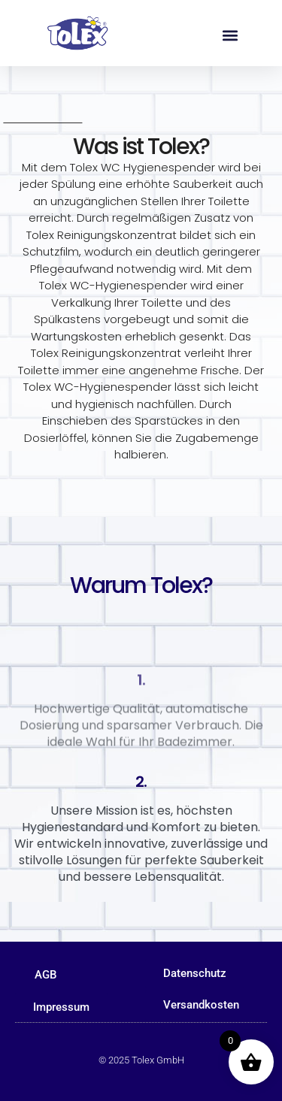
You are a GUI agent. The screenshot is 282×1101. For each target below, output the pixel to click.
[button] (229, 35)
